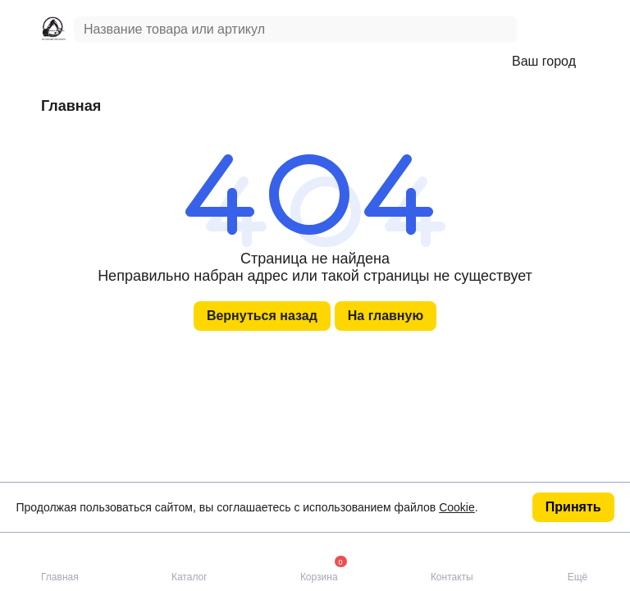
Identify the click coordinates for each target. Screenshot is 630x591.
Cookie (457, 507)
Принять (573, 507)
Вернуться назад (262, 316)
